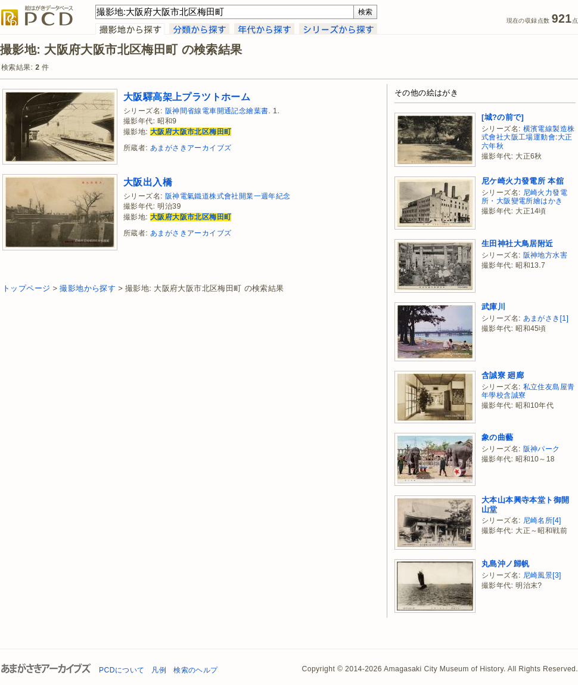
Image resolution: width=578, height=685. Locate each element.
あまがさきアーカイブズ (190, 148)
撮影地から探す (88, 288)
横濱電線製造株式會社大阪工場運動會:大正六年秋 (527, 137)
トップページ (26, 288)
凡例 (158, 670)
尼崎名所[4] (542, 520)
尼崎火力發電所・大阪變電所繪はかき (524, 197)
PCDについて (121, 670)
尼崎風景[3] (542, 575)
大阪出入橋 (147, 181)
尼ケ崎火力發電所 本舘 (522, 180)
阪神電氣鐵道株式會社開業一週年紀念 (228, 196)
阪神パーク (541, 449)
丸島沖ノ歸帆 (505, 563)
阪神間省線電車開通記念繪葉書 (217, 111)
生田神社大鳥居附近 (517, 243)
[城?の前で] (502, 117)
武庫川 (493, 306)
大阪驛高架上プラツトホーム (186, 96)
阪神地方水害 (545, 255)
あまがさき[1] (546, 318)
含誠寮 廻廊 (502, 375)
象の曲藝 (497, 437)
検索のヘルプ (195, 670)
